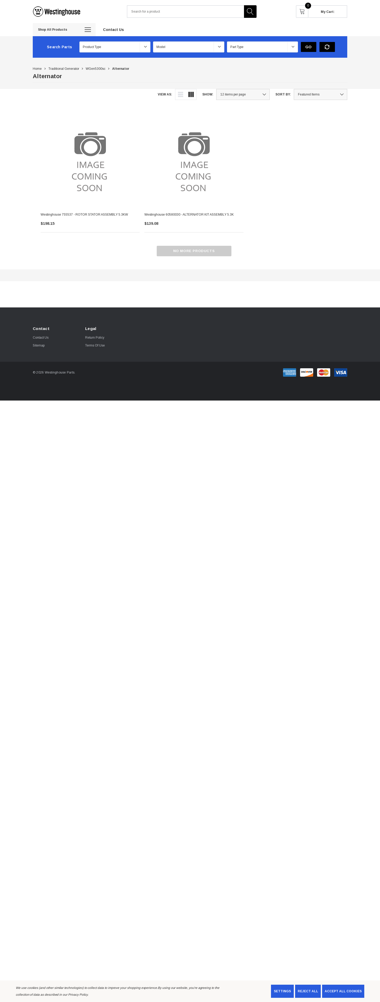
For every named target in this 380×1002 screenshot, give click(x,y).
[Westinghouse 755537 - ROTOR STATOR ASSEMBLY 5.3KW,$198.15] (90, 158)
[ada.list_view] (180, 94)
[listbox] (320, 94)
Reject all (308, 991)
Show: (207, 94)
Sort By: (283, 94)
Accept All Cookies (343, 991)
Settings (282, 991)
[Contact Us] (113, 29)
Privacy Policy (78, 994)
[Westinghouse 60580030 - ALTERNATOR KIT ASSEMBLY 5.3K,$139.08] (193, 158)
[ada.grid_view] (191, 94)
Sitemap (39, 345)
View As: (165, 94)
